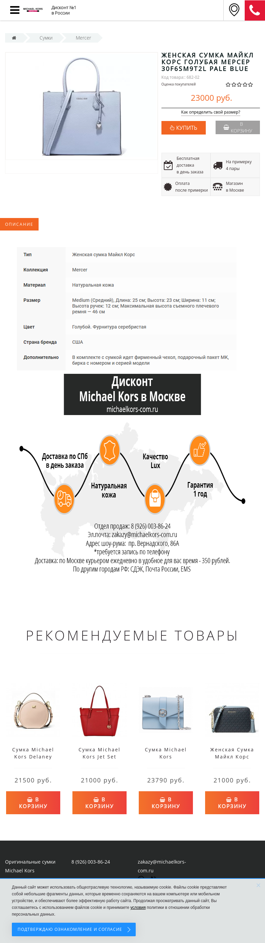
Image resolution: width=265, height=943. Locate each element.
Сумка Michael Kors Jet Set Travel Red (99, 756)
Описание (19, 224)
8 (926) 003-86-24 (90, 862)
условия (138, 907)
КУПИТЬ (186, 127)
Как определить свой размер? (210, 112)
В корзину (237, 127)
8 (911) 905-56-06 (255, 10)
